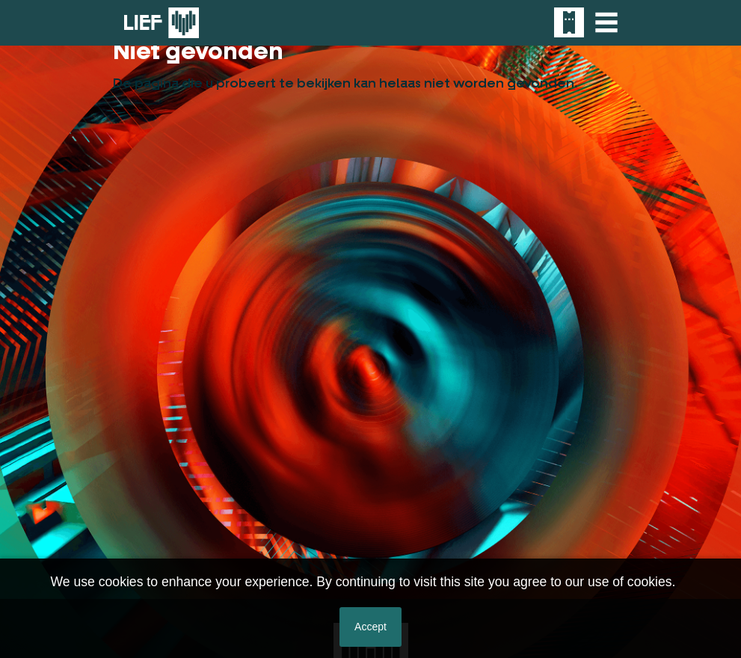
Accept (370, 627)
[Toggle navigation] (606, 22)
